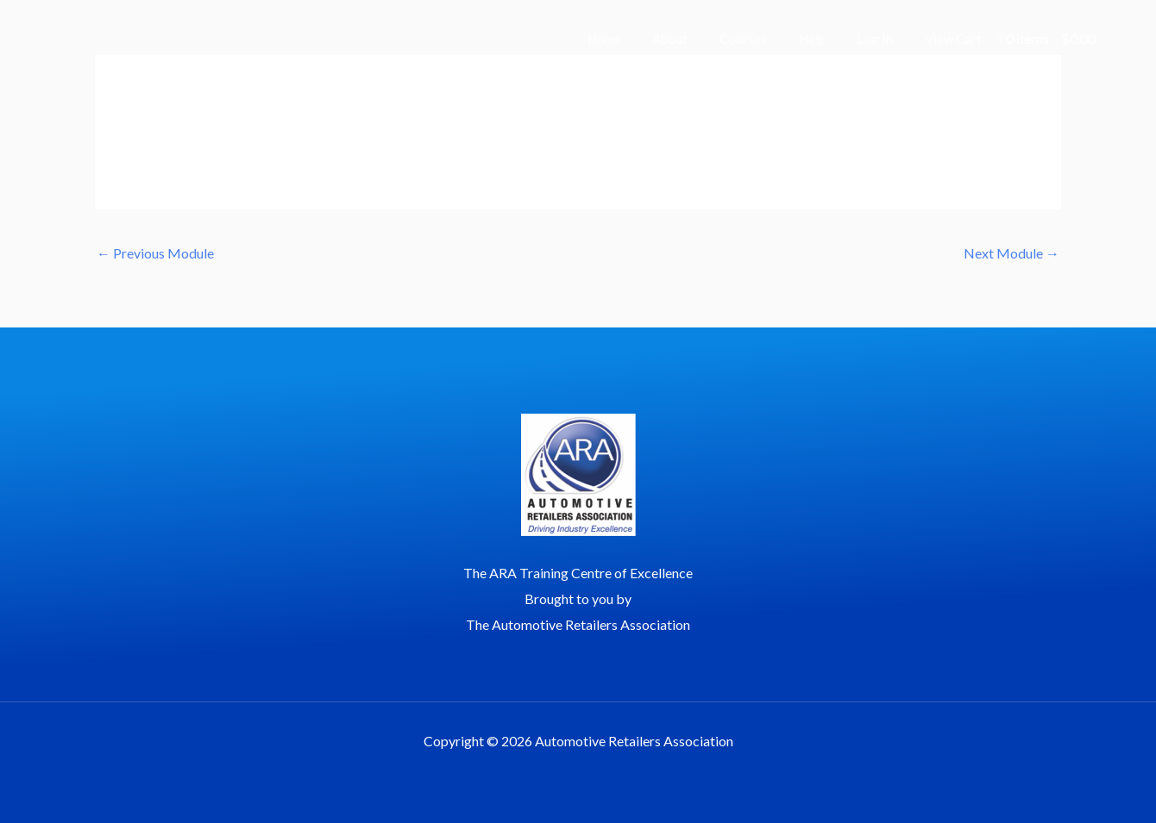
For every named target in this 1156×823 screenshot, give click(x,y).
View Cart (955, 39)
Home (635, 39)
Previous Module (155, 253)
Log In (883, 39)
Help (826, 39)
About (695, 39)
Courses (763, 39)
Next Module (1011, 253)
